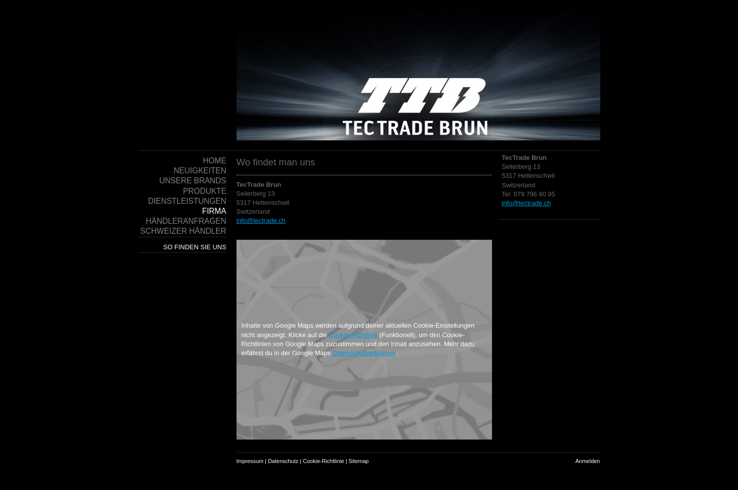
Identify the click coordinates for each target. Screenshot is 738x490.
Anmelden (587, 461)
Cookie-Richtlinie (353, 335)
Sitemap (359, 461)
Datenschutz (283, 461)
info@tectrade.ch (526, 203)
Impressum (250, 461)
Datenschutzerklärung (363, 353)
